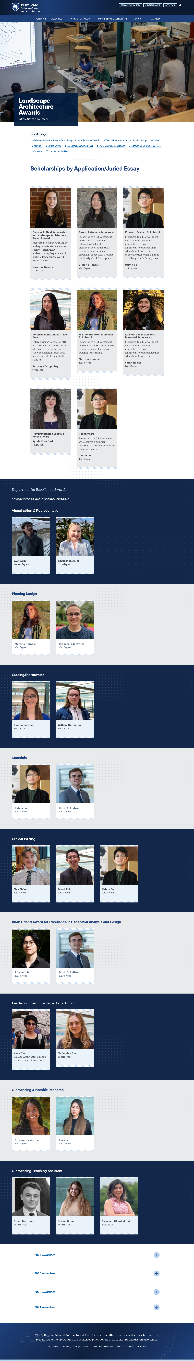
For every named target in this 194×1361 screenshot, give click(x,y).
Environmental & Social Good (127, 146)
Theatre (129, 1348)
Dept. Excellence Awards (90, 140)
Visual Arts (141, 1348)
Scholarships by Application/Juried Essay (52, 140)
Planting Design (143, 140)
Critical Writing (68, 146)
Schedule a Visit (152, 5)
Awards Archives (98, 152)
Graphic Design (81, 1348)
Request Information (130, 5)
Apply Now (170, 5)
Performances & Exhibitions (111, 18)
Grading (36, 146)
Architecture (53, 1348)
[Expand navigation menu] (180, 5)
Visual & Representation (118, 140)
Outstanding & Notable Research (48, 152)
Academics (56, 18)
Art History (67, 1348)
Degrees (39, 18)
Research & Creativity (80, 18)
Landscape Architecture (103, 1348)
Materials (50, 146)
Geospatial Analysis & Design (94, 146)
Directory (137, 18)
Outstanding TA (77, 152)
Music (119, 1348)
